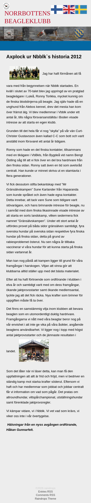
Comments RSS (45, 494)
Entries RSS (45, 491)
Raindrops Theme (45, 498)
